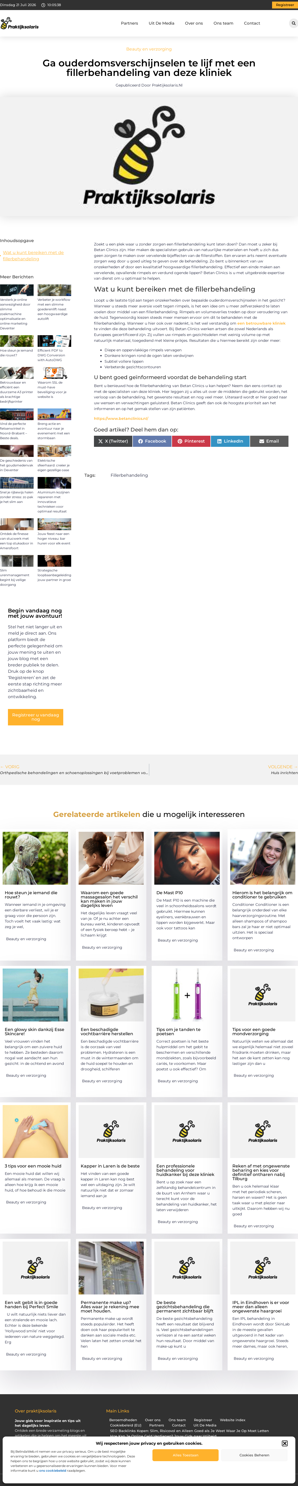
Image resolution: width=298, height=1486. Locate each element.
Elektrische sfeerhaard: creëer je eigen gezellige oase (54, 465)
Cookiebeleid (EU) (125, 1425)
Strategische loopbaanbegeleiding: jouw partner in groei (55, 575)
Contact (252, 23)
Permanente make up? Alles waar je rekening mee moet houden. (110, 1307)
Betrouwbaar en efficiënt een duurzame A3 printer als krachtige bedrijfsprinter (16, 391)
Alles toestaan (185, 1455)
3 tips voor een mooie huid (33, 1166)
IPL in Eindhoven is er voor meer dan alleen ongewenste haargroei (260, 1307)
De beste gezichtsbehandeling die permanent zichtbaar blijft (185, 1307)
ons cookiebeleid (52, 1471)
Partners (129, 23)
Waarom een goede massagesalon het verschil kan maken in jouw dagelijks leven (109, 899)
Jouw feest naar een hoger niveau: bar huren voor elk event (54, 538)
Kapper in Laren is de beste (110, 1166)
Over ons (194, 23)
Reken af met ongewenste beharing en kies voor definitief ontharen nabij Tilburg (261, 1172)
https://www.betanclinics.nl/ (121, 418)
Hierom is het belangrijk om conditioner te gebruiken (262, 894)
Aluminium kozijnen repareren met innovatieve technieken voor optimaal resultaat (54, 501)
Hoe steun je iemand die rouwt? (31, 894)
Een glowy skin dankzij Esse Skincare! (34, 1031)
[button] (284, 1443)
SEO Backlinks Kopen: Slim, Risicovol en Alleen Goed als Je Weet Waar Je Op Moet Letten (189, 1431)
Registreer (203, 1420)
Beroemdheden (123, 1420)
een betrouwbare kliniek (261, 323)
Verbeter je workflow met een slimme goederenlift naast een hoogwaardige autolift (54, 309)
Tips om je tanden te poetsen (178, 1031)
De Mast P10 (169, 892)
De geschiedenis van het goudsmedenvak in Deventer (16, 465)
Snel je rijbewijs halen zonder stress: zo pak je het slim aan (16, 497)
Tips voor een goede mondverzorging (254, 1031)
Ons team (223, 23)
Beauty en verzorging (149, 49)
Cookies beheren (254, 1455)
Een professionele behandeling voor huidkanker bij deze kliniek (185, 1170)
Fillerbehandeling (129, 475)
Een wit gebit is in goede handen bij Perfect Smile (31, 1304)
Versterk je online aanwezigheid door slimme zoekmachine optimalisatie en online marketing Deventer (15, 314)
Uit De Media (161, 23)
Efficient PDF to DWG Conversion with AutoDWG (51, 355)
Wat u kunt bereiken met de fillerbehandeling (33, 255)
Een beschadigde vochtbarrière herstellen (107, 1031)
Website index (232, 1420)
